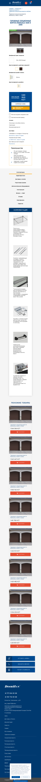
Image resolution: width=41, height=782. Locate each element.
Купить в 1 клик (20, 104)
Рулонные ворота (9, 741)
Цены (6, 715)
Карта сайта (8, 708)
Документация (8, 722)
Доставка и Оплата (10, 719)
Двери (6, 762)
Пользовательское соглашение (13, 707)
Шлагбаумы (8, 759)
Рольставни (8, 753)
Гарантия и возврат (10, 734)
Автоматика (8, 756)
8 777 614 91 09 (11, 693)
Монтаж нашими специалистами (19, 114)
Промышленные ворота (11, 750)
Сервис (7, 728)
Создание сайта (12, 779)
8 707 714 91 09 (11, 697)
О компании (8, 712)
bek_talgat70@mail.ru (10, 703)
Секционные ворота (10, 737)
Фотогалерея (8, 731)
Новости (7, 725)
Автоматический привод (17, 117)
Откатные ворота (9, 747)
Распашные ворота (10, 744)
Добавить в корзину (17, 108)
